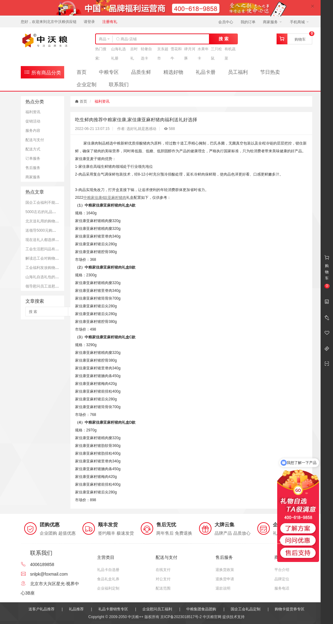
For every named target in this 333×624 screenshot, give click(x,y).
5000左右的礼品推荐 (42, 212)
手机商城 (299, 22)
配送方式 (32, 149)
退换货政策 (224, 570)
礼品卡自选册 (108, 570)
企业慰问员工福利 (157, 609)
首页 (82, 72)
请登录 (89, 22)
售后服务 (32, 168)
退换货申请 (224, 579)
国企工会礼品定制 (245, 609)
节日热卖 (270, 72)
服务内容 (32, 130)
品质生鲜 (141, 72)
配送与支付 (34, 140)
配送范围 (163, 588)
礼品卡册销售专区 (113, 609)
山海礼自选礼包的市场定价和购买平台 (57, 277)
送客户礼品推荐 (42, 609)
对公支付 (163, 579)
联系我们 (119, 84)
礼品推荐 (76, 609)
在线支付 (163, 570)
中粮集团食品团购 (201, 609)
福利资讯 (32, 112)
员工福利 (238, 72)
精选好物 (173, 72)
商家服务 (272, 22)
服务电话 (281, 588)
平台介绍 (281, 570)
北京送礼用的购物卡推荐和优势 (51, 221)
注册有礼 (109, 22)
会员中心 (225, 22)
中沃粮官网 (212, 617)
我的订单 (248, 22)
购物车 (300, 39)
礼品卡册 (205, 72)
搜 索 (224, 38)
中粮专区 (109, 72)
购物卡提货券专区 (289, 609)
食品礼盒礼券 (108, 579)
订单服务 (32, 158)
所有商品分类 (42, 72)
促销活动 (32, 121)
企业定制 (86, 84)
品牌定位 (281, 579)
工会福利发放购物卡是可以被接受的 (55, 267)
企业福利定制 (108, 588)
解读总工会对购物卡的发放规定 (51, 258)
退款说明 (222, 588)
